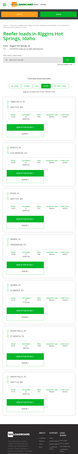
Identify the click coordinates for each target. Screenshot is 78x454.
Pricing (43, 5)
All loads (15, 86)
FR (30, 450)
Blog (40, 402)
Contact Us (13, 450)
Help (50, 448)
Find (67, 60)
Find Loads (63, 395)
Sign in (58, 14)
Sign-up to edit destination (31, 49)
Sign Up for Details (23, 127)
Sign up (26, 92)
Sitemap (23, 450)
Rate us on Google (41, 450)
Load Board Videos (53, 403)
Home (5, 25)
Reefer (45, 86)
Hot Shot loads (60, 86)
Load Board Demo (64, 405)
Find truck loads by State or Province (15, 27)
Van (36, 86)
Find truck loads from (12, 55)
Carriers (14, 5)
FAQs (51, 393)
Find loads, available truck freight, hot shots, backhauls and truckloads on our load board (39, 25)
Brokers (22, 5)
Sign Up (19, 14)
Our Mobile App (65, 401)
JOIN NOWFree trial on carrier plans (62, 5)
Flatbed (27, 86)
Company (42, 393)
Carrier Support (54, 396)
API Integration (40, 448)
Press (41, 399)
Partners (42, 396)
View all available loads (64, 64)
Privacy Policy (27, 448)
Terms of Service (13, 448)
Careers (57, 448)
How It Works (33, 5)
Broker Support (54, 399)
